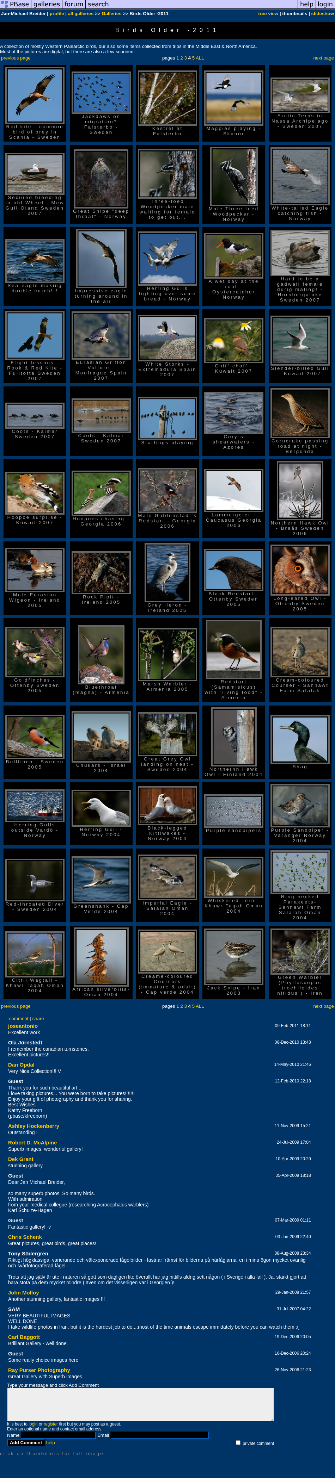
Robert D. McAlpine (32, 1142)
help (50, 1442)
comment (19, 1018)
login (33, 1424)
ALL (200, 58)
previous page (16, 58)
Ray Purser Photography (39, 1370)
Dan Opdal (21, 1065)
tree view (268, 13)
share (38, 1018)
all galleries (81, 13)
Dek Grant (21, 1159)
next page (323, 58)
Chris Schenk (25, 1237)
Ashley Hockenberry (33, 1126)
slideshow (322, 13)
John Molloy (23, 1293)
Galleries (111, 13)
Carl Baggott (24, 1337)
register (51, 1424)
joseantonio (23, 1026)
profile (57, 13)
